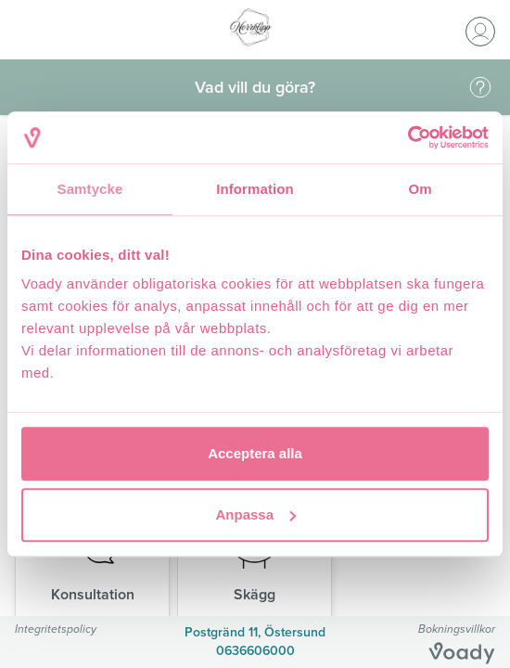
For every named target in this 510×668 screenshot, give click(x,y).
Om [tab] (419, 189)
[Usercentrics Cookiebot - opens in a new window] (407, 137)
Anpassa (255, 514)
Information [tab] (255, 189)
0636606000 (255, 651)
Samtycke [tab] (90, 189)
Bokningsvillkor (456, 629)
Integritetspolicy (55, 629)
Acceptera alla (255, 453)
